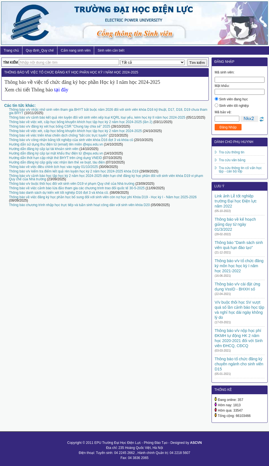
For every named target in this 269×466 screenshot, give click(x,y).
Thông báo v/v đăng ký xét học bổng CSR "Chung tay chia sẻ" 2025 (59, 126)
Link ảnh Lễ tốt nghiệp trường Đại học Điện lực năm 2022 (236, 201)
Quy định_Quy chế (40, 50)
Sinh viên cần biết (111, 50)
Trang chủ (11, 50)
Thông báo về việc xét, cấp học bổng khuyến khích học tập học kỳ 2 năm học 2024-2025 (75, 131)
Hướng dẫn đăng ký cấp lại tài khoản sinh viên (43, 149)
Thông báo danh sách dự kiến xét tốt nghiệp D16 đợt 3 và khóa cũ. (59, 193)
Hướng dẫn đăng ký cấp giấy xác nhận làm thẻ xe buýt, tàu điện (57, 162)
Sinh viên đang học (233, 99)
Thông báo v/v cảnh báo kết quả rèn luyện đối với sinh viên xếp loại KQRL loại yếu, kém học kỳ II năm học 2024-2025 (97, 117)
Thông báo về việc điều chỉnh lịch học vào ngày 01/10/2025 (53, 167)
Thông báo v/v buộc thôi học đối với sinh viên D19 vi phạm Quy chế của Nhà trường (71, 184)
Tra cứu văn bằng (232, 160)
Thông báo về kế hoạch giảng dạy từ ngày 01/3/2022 (235, 224)
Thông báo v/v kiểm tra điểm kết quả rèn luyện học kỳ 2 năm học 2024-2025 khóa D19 (73, 171)
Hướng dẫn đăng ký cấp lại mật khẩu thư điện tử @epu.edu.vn (56, 153)
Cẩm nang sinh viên (76, 50)
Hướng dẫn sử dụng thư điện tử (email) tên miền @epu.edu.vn (56, 144)
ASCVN (196, 443)
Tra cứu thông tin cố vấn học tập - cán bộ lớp (240, 169)
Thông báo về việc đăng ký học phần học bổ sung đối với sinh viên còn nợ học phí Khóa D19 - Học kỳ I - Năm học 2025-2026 (103, 197)
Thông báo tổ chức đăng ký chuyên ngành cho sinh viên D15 (239, 364)
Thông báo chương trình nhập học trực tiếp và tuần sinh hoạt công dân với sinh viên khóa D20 (79, 205)
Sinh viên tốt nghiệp (234, 106)
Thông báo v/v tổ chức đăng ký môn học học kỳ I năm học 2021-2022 (239, 266)
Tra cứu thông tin (231, 152)
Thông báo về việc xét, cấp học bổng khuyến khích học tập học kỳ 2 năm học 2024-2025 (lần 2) (80, 122)
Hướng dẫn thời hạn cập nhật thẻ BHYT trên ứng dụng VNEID (55, 158)
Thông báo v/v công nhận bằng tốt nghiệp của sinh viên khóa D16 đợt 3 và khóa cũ (71, 140)
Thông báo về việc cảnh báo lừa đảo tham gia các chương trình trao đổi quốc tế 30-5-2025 (77, 188)
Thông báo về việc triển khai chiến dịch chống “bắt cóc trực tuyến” (58, 135)
